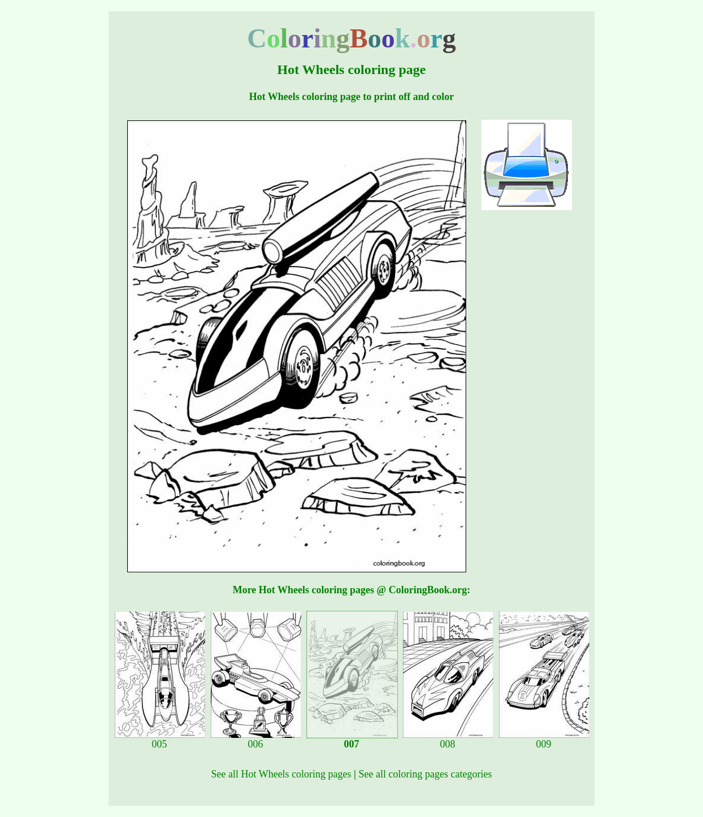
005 (160, 739)
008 (448, 739)
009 (544, 739)
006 (256, 739)
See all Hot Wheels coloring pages (281, 774)
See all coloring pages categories (425, 774)
